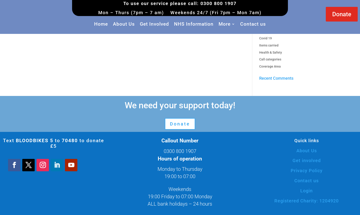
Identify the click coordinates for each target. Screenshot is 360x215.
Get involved (306, 160)
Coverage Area (270, 66)
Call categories (270, 59)
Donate (341, 14)
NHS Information (194, 24)
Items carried (268, 45)
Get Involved (154, 24)
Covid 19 (265, 38)
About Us (124, 24)
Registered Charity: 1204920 (306, 201)
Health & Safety (270, 52)
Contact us (253, 24)
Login (306, 190)
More (225, 24)
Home (101, 24)
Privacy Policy (307, 170)
